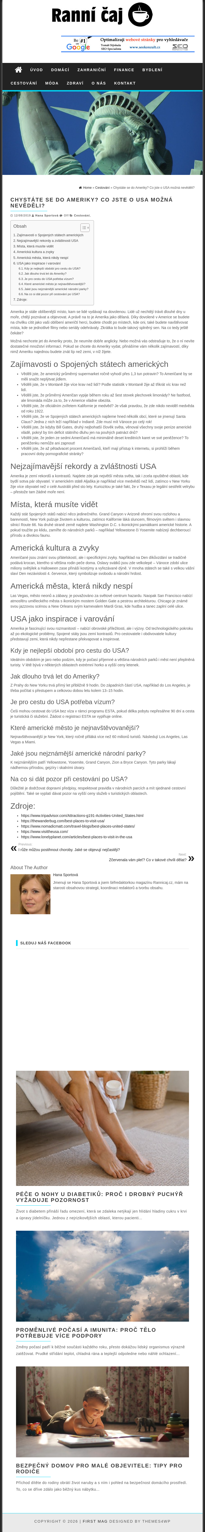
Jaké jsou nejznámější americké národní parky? (56, 289)
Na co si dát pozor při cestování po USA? (52, 294)
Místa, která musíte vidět (35, 246)
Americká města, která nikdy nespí (42, 258)
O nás (99, 83)
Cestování (24, 83)
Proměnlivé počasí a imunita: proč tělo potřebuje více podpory (86, 1333)
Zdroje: (22, 300)
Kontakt (125, 83)
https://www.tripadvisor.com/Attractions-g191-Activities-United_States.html (82, 815)
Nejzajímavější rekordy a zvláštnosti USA (47, 241)
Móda (52, 83)
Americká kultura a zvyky (35, 252)
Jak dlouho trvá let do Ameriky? (45, 273)
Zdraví (75, 83)
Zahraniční (91, 70)
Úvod (36, 70)
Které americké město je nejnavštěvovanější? (54, 284)
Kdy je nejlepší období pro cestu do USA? (52, 268)
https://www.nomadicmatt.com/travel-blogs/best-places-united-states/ (78, 826)
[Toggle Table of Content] (82, 227)
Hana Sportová (46, 215)
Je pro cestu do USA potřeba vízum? (49, 278)
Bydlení (153, 70)
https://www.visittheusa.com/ (44, 831)
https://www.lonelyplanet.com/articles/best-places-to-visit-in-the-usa (76, 837)
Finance (124, 70)
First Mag (95, 1521)
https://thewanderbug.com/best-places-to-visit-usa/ (63, 821)
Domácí (60, 70)
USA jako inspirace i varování (39, 263)
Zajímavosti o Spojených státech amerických (50, 235)
